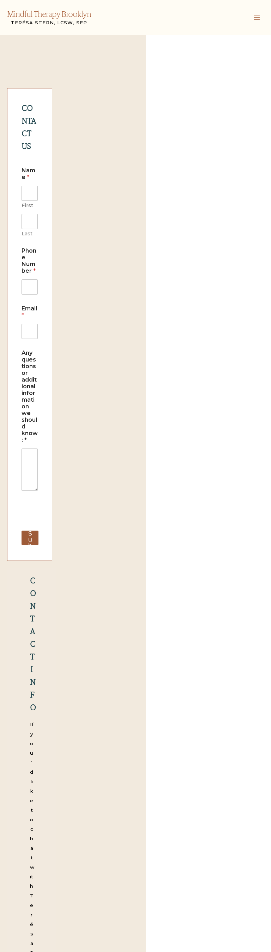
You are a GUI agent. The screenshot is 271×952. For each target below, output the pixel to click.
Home (24, 815)
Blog (22, 882)
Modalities (29, 834)
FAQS (24, 873)
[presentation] (75, 346)
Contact (27, 892)
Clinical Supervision (40, 863)
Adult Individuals (37, 854)
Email (31, 215)
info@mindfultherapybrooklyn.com (160, 499)
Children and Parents (42, 844)
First (27, 161)
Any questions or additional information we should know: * (79, 256)
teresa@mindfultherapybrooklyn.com (159, 446)
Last (92, 161)
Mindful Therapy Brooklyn (49, 15)
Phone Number (46, 177)
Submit (38, 357)
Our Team (29, 825)
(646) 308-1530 (152, 517)
